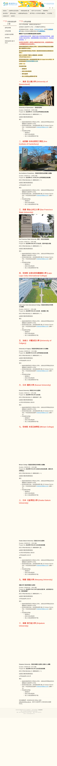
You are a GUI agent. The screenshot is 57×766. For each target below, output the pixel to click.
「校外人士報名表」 (32, 55)
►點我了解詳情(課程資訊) (26, 116)
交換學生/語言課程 (14, 10)
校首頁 (13, 16)
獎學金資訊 (13, 13)
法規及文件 (6, 16)
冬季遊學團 (8, 31)
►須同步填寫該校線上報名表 (26, 426)
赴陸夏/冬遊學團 (9, 34)
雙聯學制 (45, 10)
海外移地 (7, 37)
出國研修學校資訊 (23, 13)
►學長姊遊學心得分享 (25, 185)
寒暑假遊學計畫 (25, 10)
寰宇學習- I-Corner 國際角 (37, 13)
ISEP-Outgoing (36, 10)
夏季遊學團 (8, 27)
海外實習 (5, 13)
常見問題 (49, 13)
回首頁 (5, 10)
